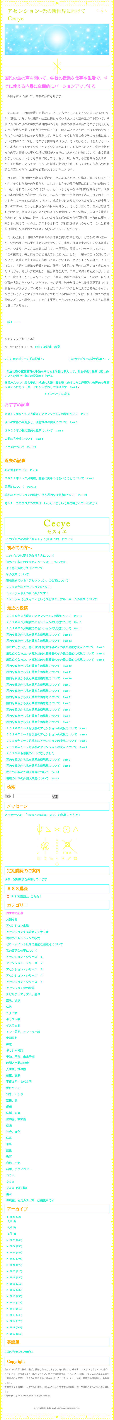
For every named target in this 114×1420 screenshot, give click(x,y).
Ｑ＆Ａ (11, 1181)
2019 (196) (14, 1277)
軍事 (9, 1144)
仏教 (9, 1006)
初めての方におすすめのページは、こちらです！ (37, 562)
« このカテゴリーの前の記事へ (24, 359)
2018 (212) (14, 1283)
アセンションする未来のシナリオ (27, 931)
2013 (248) (14, 1314)
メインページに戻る (57, 393)
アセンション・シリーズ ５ (24, 981)
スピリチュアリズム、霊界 (23, 994)
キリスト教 (13, 1019)
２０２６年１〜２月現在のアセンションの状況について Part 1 (46, 747)
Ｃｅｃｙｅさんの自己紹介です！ (27, 593)
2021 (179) (14, 1264)
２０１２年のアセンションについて (28, 586)
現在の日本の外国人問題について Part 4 (32, 772)
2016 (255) (14, 1296)
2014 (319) (14, 1308)
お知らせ (11, 919)
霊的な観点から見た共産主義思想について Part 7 (38, 697)
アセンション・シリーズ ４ (24, 975)
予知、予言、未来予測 (20, 1056)
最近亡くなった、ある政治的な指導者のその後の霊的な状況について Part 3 (55, 647)
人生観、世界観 (16, 1069)
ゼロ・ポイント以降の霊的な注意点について (34, 944)
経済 (9, 1138)
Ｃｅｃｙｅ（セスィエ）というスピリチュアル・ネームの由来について (51, 599)
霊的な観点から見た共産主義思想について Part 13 (39, 640)
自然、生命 (13, 1163)
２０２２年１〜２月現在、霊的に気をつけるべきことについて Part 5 (49, 478)
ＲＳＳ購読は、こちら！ (26, 896)
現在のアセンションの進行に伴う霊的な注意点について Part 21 (46, 495)
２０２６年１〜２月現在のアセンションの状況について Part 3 (46, 734)
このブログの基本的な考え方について (30, 555)
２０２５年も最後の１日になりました (30, 753)
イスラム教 (13, 1025)
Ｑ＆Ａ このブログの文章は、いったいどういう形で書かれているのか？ (51, 503)
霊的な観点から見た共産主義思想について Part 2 (38, 759)
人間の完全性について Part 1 (24, 438)
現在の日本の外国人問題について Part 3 (32, 778)
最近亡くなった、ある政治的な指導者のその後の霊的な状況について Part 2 (55, 653)
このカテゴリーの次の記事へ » (89, 359)
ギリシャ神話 (14, 1050)
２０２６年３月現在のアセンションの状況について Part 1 (44, 628)
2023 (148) (14, 1252)
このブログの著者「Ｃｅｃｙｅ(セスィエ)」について (39, 539)
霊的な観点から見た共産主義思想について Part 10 (39, 678)
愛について (13, 1088)
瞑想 (9, 1106)
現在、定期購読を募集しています (26, 879)
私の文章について (17, 574)
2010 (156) (14, 1333)
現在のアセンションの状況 (23, 938)
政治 (9, 1125)
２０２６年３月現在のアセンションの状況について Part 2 (44, 622)
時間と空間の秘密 (17, 1063)
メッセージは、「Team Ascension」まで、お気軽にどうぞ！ (43, 814)
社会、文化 (13, 1131)
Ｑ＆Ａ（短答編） (17, 1187)
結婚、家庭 (13, 1113)
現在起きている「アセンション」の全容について (37, 580)
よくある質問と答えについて (24, 568)
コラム (10, 1175)
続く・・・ (14, 322)
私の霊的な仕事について (21, 950)
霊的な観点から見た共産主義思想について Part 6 (38, 703)
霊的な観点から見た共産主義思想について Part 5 (38, 709)
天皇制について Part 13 (20, 486)
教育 (57, 347)
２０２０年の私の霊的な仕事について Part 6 (34, 430)
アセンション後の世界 (20, 988)
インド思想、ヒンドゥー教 (23, 1032)
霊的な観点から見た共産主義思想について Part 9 (38, 684)
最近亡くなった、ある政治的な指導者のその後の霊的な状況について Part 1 (55, 659)
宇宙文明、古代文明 (19, 1081)
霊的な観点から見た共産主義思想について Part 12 (39, 666)
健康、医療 (13, 1075)
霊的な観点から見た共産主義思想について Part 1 (38, 765)
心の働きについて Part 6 (21, 470)
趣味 (9, 1194)
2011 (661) (14, 1327)
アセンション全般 (17, 925)
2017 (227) (14, 1289)
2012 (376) (14, 1321)
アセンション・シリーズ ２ (24, 963)
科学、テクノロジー (19, 1169)
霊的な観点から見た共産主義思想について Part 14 (39, 634)
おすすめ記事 (43, 347)
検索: (8, 796)
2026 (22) (13, 1216)
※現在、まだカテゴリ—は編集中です (30, 1200)
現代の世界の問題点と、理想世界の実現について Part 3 (41, 422)
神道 (9, 1044)
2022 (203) (14, 1258)
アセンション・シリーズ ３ (24, 969)
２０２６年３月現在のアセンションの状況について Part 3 (44, 616)
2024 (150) (14, 1246)
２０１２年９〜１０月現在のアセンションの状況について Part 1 (46, 414)
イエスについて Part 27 (20, 447)
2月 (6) (12, 1227)
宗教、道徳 (13, 1000)
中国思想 (11, 1038)
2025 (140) (14, 1240)
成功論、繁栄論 (16, 1119)
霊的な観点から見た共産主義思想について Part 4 (38, 716)
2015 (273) (14, 1302)
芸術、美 (11, 1100)
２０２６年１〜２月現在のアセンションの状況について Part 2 (46, 740)
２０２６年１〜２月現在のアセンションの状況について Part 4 (46, 728)
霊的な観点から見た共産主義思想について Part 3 (38, 722)
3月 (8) (12, 1221)
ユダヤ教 (11, 1013)
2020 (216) (14, 1271)
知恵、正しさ (14, 1094)
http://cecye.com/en (19, 1351)
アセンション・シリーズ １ (24, 956)
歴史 (9, 1150)
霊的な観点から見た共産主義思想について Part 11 (38, 672)
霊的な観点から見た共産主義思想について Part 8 (38, 690)
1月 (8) (12, 1233)
